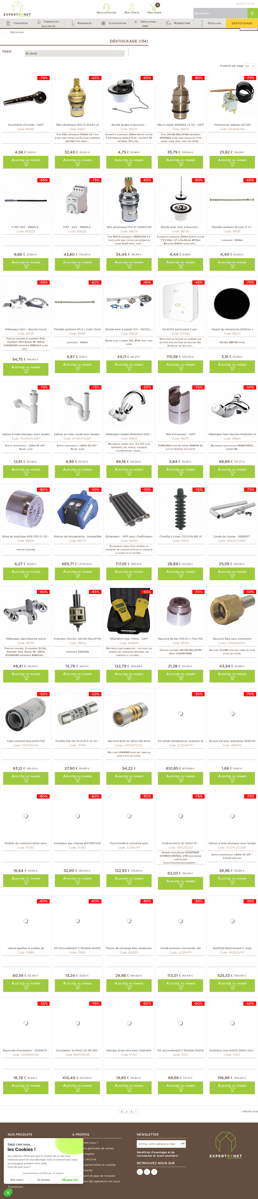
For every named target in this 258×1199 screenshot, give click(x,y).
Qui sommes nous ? (85, 1142)
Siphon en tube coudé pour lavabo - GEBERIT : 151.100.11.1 (77, 434)
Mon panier (154, 9)
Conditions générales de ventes (93, 1148)
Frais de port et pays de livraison (93, 1175)
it (245, 3)
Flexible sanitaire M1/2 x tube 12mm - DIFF (77, 329)
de (252, 3)
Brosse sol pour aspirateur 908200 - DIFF (232, 741)
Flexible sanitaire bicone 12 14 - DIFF (232, 227)
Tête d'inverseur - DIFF (180, 434)
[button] (16, 23)
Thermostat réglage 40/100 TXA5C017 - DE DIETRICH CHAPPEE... (232, 124)
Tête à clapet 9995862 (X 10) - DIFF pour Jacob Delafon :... (180, 124)
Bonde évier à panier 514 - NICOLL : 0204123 (128, 329)
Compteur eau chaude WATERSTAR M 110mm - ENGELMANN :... (77, 843)
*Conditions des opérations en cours (96, 1181)
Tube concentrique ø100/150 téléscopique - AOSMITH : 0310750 (26, 741)
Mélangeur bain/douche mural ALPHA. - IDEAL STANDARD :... (25, 638)
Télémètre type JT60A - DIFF (129, 638)
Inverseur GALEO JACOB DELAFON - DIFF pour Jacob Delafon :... (77, 638)
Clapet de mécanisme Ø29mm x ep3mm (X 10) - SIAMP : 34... (232, 329)
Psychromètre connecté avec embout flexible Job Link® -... (129, 843)
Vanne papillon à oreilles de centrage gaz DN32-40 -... (26, 948)
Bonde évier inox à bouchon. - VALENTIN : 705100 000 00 (180, 227)
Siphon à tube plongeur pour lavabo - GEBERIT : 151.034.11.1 (26, 434)
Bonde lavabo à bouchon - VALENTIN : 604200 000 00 (129, 124)
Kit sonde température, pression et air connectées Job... (180, 741)
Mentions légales (83, 1153)
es (248, 3)
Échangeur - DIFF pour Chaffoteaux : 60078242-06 (129, 536)
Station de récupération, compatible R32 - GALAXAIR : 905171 (77, 536)
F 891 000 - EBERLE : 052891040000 (26, 227)
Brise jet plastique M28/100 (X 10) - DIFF (25, 536)
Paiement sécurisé (84, 1159)
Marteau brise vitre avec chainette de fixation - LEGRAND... (128, 1050)
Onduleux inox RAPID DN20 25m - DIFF (232, 1050)
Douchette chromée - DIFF (25, 124)
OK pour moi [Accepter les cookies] (70, 1180)
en (241, 3)
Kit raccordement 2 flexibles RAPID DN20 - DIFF (77, 948)
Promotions (15, 1186)
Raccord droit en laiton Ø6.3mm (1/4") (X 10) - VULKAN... (129, 741)
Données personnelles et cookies (94, 1164)
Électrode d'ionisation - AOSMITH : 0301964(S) (26, 1050)
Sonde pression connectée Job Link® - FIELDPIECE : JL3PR (180, 948)
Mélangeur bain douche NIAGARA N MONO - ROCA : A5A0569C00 (232, 434)
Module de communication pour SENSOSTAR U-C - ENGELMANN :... (25, 843)
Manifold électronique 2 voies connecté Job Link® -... (232, 948)
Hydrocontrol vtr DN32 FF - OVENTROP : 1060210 (180, 843)
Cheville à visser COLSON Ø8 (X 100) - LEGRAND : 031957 (180, 536)
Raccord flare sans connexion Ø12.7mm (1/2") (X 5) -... (232, 638)
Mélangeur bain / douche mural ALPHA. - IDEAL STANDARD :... (25, 329)
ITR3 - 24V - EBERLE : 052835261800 (77, 227)
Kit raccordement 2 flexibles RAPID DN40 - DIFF (180, 1050)
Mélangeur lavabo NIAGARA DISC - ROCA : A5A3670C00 (129, 434)
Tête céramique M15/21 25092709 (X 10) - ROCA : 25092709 (128, 227)
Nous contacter (106, 9)
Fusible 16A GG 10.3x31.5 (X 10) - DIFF (77, 741)
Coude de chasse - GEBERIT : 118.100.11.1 (232, 536)
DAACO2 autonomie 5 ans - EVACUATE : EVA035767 (180, 329)
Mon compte (131, 9)
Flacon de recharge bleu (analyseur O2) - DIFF (129, 948)
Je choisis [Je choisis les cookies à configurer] (43, 1180)
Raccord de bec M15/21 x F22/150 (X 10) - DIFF (180, 638)
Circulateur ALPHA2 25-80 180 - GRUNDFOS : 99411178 (77, 1050)
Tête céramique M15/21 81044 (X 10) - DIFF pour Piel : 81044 (77, 124)
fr (237, 3)
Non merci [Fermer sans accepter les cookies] (16, 1180)
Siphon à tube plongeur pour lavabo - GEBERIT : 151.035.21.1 (232, 843)
